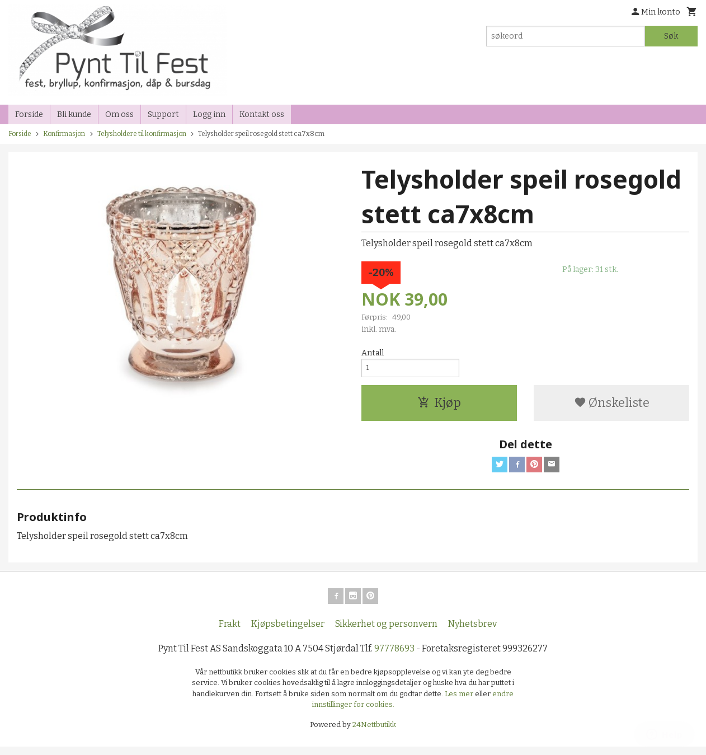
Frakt (230, 631)
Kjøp (439, 406)
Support (163, 114)
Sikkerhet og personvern (386, 631)
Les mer (460, 701)
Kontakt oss (261, 114)
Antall (372, 353)
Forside (29, 114)
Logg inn (209, 114)
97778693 (394, 656)
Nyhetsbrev (472, 631)
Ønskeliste (611, 406)
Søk (671, 36)
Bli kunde (74, 114)
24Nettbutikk (374, 732)
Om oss (119, 114)
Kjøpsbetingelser (287, 631)
